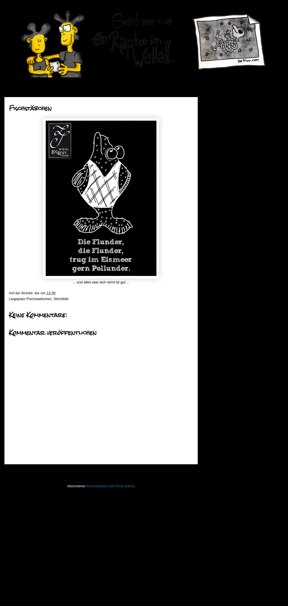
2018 (217, 117)
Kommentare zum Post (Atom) (111, 486)
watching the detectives (234, 274)
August (223, 193)
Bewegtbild (216, 388)
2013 (217, 152)
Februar (223, 325)
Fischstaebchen (39, 299)
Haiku (211, 421)
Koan (211, 437)
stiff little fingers (219, 511)
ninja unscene (218, 470)
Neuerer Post (21, 471)
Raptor (212, 494)
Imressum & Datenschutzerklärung (234, 559)
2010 (217, 348)
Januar (223, 332)
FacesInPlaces (218, 396)
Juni (220, 297)
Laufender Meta (219, 445)
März (221, 318)
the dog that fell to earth (235, 241)
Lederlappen (217, 453)
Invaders (214, 429)
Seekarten (215, 503)
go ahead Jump (228, 281)
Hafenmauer (217, 412)
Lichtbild (213, 462)
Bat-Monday (225, 220)
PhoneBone (216, 486)
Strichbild (60, 299)
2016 (217, 131)
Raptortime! (225, 213)
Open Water (216, 478)
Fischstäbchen (227, 249)
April (221, 311)
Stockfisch (215, 519)
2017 (217, 124)
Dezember (226, 165)
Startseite (102, 471)
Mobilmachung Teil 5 (232, 227)
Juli (220, 200)
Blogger (157, 595)
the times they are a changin (238, 206)
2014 (217, 145)
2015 (217, 138)
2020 (217, 103)
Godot (220, 234)
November (226, 172)
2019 (217, 110)
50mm (212, 379)
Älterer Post (182, 471)
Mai (220, 304)
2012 (217, 159)
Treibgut (213, 535)
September (226, 186)
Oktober (224, 179)
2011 (217, 341)
